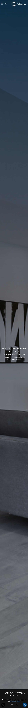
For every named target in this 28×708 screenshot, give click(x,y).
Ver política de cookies (15, 701)
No (12, 704)
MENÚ (4, 4)
